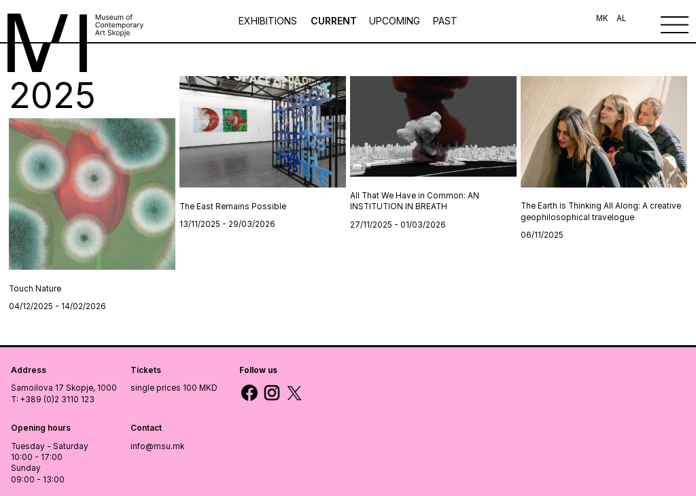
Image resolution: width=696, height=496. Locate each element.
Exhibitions (269, 20)
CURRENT (334, 20)
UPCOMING (394, 20)
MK (602, 18)
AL (621, 18)
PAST (445, 20)
